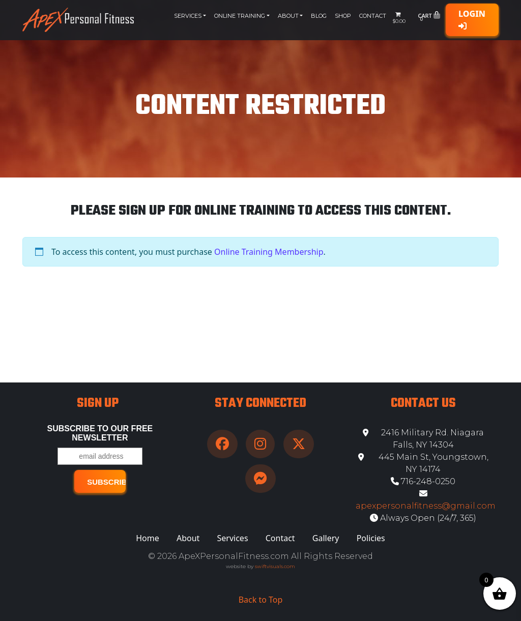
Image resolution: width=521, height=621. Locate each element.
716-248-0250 (423, 481)
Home (147, 538)
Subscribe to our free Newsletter (100, 433)
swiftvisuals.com (275, 566)
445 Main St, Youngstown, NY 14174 (423, 463)
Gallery (325, 538)
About (288, 15)
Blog (319, 15)
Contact (372, 15)
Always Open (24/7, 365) (423, 518)
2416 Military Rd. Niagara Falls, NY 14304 (423, 439)
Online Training (239, 15)
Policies (371, 538)
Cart (429, 17)
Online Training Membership (269, 251)
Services (187, 15)
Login (471, 19)
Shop (343, 15)
